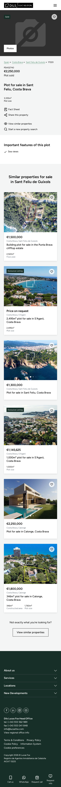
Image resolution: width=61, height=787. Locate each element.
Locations (9, 685)
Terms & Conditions (14, 740)
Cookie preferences (14, 747)
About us (9, 670)
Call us (10, 779)
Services (9, 677)
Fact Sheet (12, 109)
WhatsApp (24, 779)
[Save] (54, 17)
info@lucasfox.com (14, 729)
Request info (50, 779)
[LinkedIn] (13, 710)
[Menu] (55, 5)
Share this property (16, 115)
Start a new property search (20, 129)
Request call (37, 779)
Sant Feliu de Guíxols (35, 62)
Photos (10, 48)
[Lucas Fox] (18, 5)
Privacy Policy (34, 740)
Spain (6, 62)
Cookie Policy (11, 743)
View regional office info (16, 732)
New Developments (15, 693)
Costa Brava (17, 62)
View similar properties (18, 123)
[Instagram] (19, 710)
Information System (30, 743)
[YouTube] (26, 710)
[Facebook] (6, 710)
